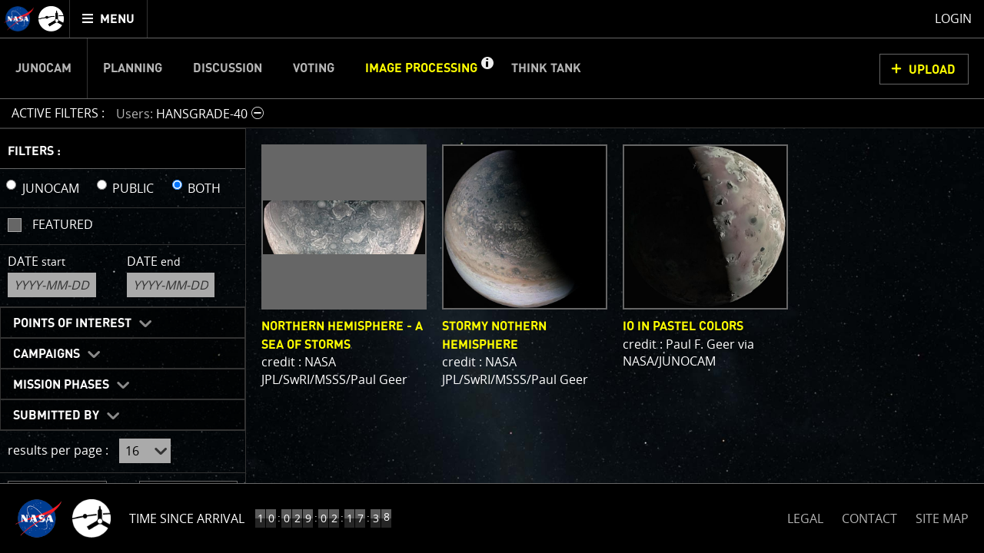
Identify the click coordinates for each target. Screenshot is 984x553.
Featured (62, 224)
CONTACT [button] (869, 518)
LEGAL (805, 516)
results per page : (58, 450)
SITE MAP (942, 518)
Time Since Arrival (186, 518)
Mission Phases (61, 385)
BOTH (204, 188)
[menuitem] (109, 19)
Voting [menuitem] (313, 68)
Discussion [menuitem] (227, 68)
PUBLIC (133, 188)
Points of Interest (72, 323)
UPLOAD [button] (932, 70)
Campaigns (46, 354)
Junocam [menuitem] (43, 68)
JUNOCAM (50, 188)
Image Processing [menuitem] (421, 68)
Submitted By (56, 415)
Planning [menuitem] (132, 68)
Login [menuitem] (953, 18)
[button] (486, 68)
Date (36, 261)
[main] (492, 276)
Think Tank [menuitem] (546, 68)
